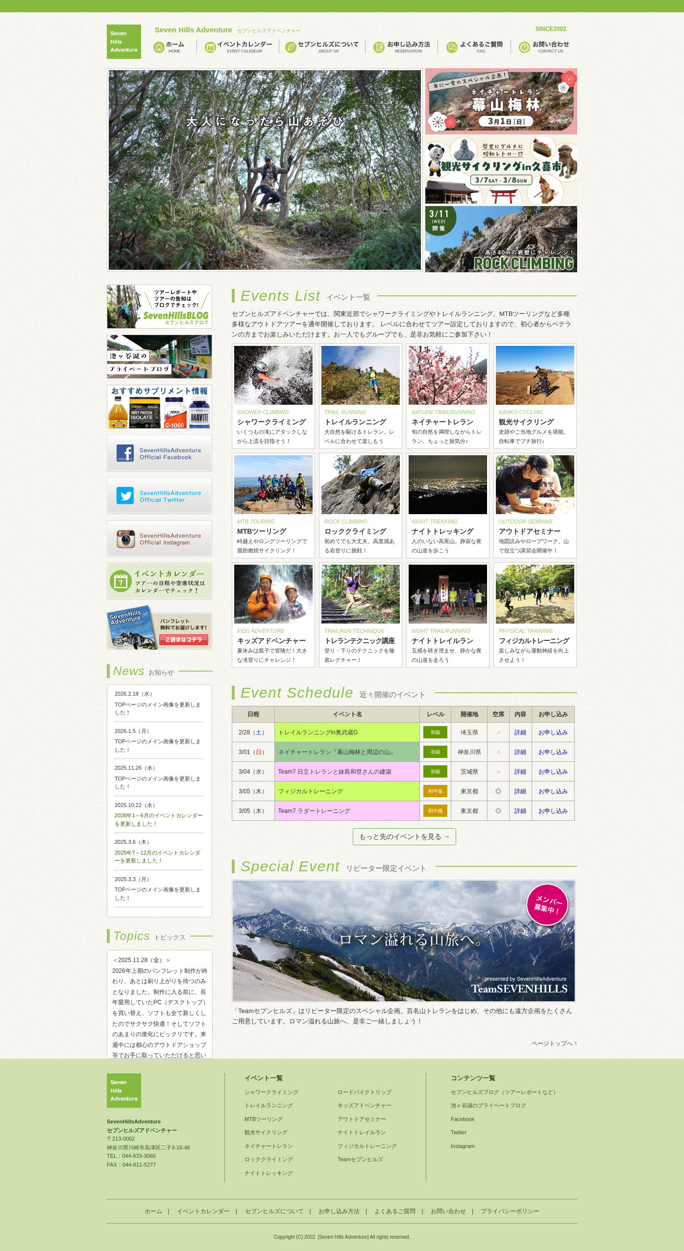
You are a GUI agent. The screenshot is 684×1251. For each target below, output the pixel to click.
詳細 (520, 732)
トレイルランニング (268, 1105)
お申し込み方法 (339, 1211)
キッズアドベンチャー (364, 1105)
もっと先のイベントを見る (401, 836)
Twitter (458, 1132)
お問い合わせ (448, 1211)
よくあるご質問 (394, 1211)
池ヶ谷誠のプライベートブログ (488, 1105)
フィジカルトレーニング (367, 1146)
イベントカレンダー (203, 1211)
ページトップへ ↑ (554, 1043)
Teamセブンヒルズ (360, 1159)
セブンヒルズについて (274, 1211)
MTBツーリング (263, 1119)
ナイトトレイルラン (362, 1132)
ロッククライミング (268, 1159)
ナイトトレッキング (268, 1173)
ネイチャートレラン (268, 1146)
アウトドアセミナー (362, 1119)
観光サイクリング (266, 1132)
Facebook (462, 1119)
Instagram (463, 1146)
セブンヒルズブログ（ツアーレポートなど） (505, 1092)
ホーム (153, 1211)
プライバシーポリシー (510, 1211)
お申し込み (553, 732)
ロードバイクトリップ (364, 1092)
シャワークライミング (271, 1092)
